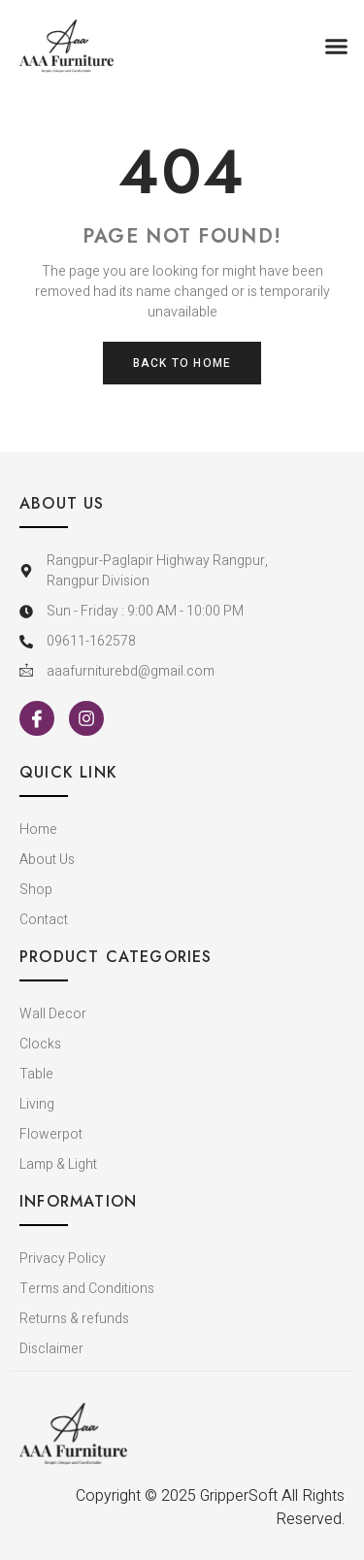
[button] (336, 46)
